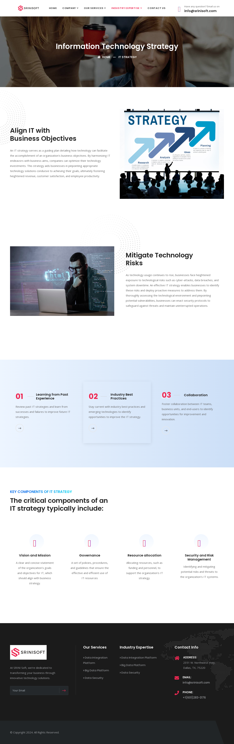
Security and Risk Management (199, 557)
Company (69, 8)
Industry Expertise (125, 8)
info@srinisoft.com (196, 682)
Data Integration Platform (138, 657)
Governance (89, 555)
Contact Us (157, 8)
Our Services (93, 8)
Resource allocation (144, 555)
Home (53, 8)
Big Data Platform (96, 670)
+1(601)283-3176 (194, 697)
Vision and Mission (35, 555)
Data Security (93, 678)
